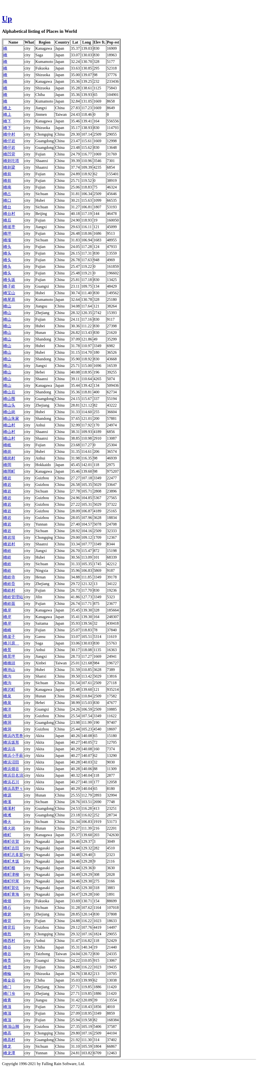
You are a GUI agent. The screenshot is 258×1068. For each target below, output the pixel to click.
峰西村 (9, 941)
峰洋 (7, 709)
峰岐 (7, 445)
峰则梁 (9, 167)
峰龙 (7, 1046)
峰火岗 (9, 828)
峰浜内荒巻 (13, 736)
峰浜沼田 (11, 762)
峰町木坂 (11, 861)
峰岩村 (9, 544)
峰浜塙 (9, 749)
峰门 (7, 987)
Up (7, 18)
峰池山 (9, 670)
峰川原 (11, 643)
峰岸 (7, 610)
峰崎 (7, 630)
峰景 (7, 650)
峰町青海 (11, 894)
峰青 (7, 1000)
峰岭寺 (9, 577)
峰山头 (9, 405)
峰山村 (9, 425)
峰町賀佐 (11, 888)
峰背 (7, 921)
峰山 (7, 306)
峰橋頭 (9, 663)
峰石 (7, 907)
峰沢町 (9, 689)
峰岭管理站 (13, 597)
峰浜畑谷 (11, 769)
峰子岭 (9, 286)
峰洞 (7, 716)
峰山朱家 (11, 418)
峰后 (7, 220)
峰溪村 (9, 808)
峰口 (7, 200)
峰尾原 (9, 299)
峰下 (7, 121)
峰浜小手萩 (13, 755)
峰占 (7, 194)
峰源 (7, 795)
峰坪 (7, 233)
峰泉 (7, 696)
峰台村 (9, 213)
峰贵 (7, 960)
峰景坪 (9, 656)
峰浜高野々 (13, 788)
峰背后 (9, 927)
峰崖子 (9, 636)
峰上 (7, 108)
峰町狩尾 (11, 881)
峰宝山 (9, 293)
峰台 (7, 207)
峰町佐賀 (11, 841)
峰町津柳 (11, 874)
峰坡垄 (9, 227)
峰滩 (7, 815)
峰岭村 (9, 590)
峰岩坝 (9, 537)
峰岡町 (9, 471)
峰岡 (7, 465)
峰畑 (7, 901)
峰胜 (7, 934)
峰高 (7, 1033)
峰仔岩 (9, 141)
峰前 (7, 174)
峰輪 (7, 974)
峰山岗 (9, 412)
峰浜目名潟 (13, 775)
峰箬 (7, 914)
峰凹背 (9, 154)
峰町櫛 (9, 868)
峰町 (7, 835)
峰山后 (9, 392)
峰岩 (7, 478)
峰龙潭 (9, 1053)
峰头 (7, 247)
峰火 (7, 822)
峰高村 (9, 1040)
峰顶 (7, 1007)
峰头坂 (9, 280)
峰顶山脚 (11, 1026)
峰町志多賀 (13, 855)
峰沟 (7, 676)
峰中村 (9, 134)
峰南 (7, 187)
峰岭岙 (9, 584)
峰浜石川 (11, 782)
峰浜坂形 (11, 742)
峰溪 (7, 802)
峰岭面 (9, 603)
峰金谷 (9, 980)
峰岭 (7, 551)
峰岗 (7, 451)
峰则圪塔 (11, 161)
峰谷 (7, 947)
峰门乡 (9, 993)
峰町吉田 (11, 848)
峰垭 (7, 240)
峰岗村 (9, 458)
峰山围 (9, 399)
